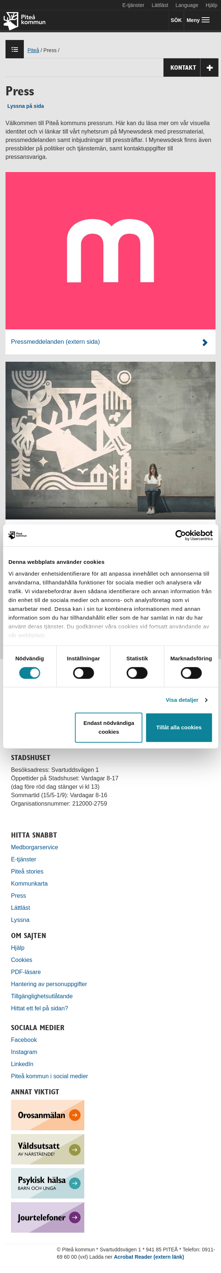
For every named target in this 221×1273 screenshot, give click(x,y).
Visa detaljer (182, 700)
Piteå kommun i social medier (49, 1076)
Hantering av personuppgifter (49, 984)
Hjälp (18, 947)
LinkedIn (22, 1064)
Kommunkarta (29, 883)
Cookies (21, 959)
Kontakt (194, 68)
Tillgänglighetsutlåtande (42, 996)
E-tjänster (133, 5)
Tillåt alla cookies (179, 728)
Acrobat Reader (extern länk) (149, 1257)
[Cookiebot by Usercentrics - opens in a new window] (180, 535)
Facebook (24, 1039)
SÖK (176, 20)
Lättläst (160, 5)
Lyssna (20, 919)
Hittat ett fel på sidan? (39, 1008)
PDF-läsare (26, 972)
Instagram (24, 1051)
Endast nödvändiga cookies (109, 727)
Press (18, 895)
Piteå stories (27, 871)
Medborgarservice (34, 847)
